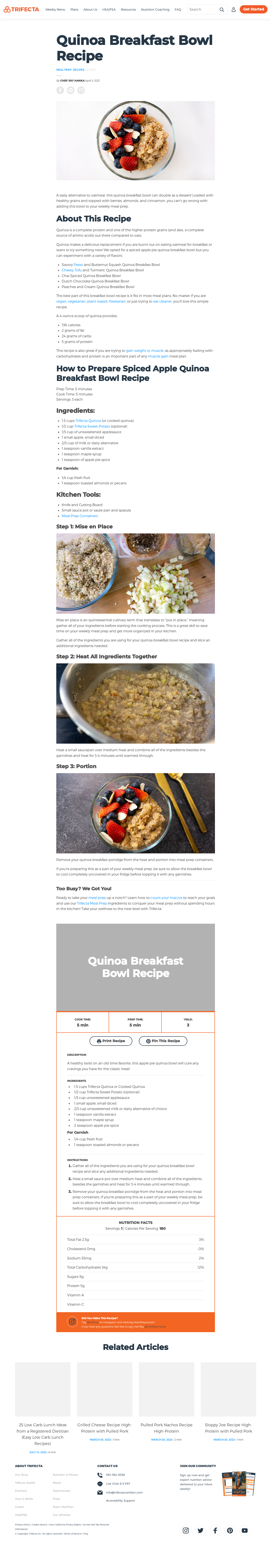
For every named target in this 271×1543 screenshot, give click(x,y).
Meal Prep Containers (80, 516)
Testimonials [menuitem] (61, 1490)
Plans (74, 9)
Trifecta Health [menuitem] (25, 1482)
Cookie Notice (40, 1524)
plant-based (97, 301)
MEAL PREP (63, 69)
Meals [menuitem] (57, 1482)
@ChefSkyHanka (155, 1326)
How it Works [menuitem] (24, 1498)
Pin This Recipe (163, 1041)
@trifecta (93, 1322)
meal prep (97, 897)
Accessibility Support (120, 1500)
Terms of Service (72, 1533)
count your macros (166, 897)
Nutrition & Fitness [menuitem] (65, 1474)
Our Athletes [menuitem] (62, 1515)
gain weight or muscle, (145, 350)
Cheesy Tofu (72, 270)
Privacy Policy (23, 1524)
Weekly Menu (55, 9)
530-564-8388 (115, 1474)
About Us (90, 9)
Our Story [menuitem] (21, 1474)
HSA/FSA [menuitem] (21, 1515)
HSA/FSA (109, 9)
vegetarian (77, 301)
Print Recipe (111, 1041)
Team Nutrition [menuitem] (63, 1507)
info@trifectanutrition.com (124, 1492)
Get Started (253, 9)
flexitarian (117, 301)
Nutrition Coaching (155, 9)
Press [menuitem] (56, 1498)
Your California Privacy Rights (65, 1524)
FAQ (178, 9)
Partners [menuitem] (21, 1490)
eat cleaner (162, 301)
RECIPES (78, 69)
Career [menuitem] (19, 1507)
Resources (128, 9)
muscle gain (158, 356)
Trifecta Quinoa (88, 420)
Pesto (78, 264)
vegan (61, 301)
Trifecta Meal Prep (92, 903)
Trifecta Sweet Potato (92, 426)
